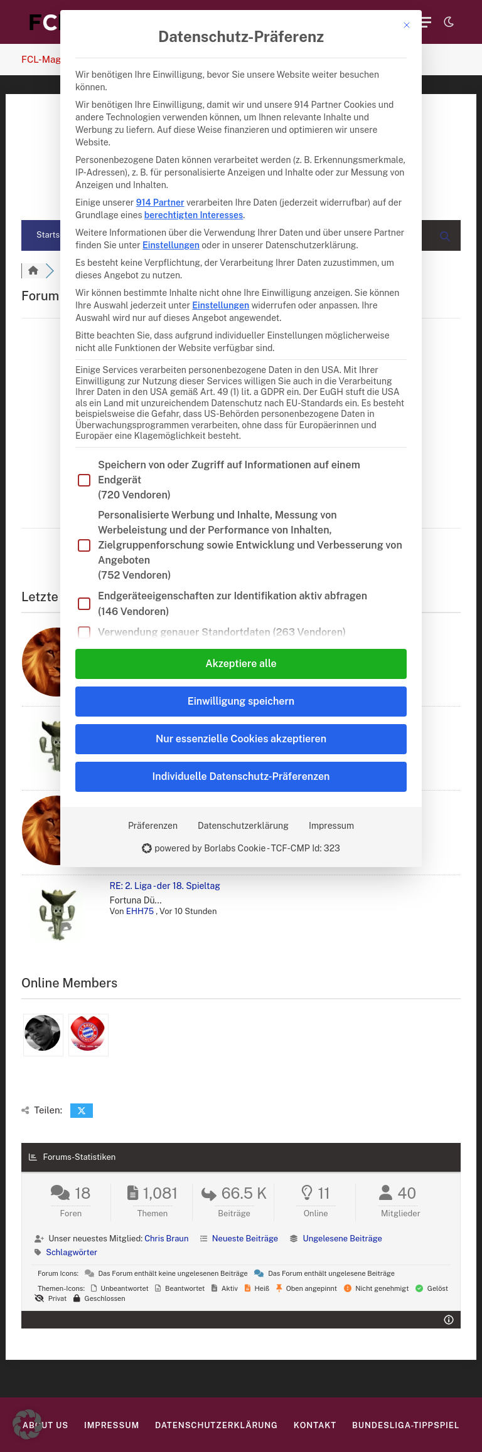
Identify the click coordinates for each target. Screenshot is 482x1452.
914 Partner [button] (160, 202)
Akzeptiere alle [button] (240, 664)
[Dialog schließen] (407, 25)
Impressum (331, 826)
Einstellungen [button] (171, 245)
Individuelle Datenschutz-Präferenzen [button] (241, 776)
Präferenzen (153, 826)
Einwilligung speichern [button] (241, 701)
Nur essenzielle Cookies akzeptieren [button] (241, 739)
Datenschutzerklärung (243, 826)
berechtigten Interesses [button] (193, 215)
